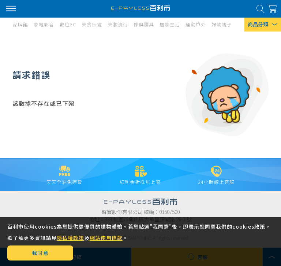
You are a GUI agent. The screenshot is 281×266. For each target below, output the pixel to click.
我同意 (40, 252)
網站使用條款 (106, 237)
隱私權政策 (70, 237)
